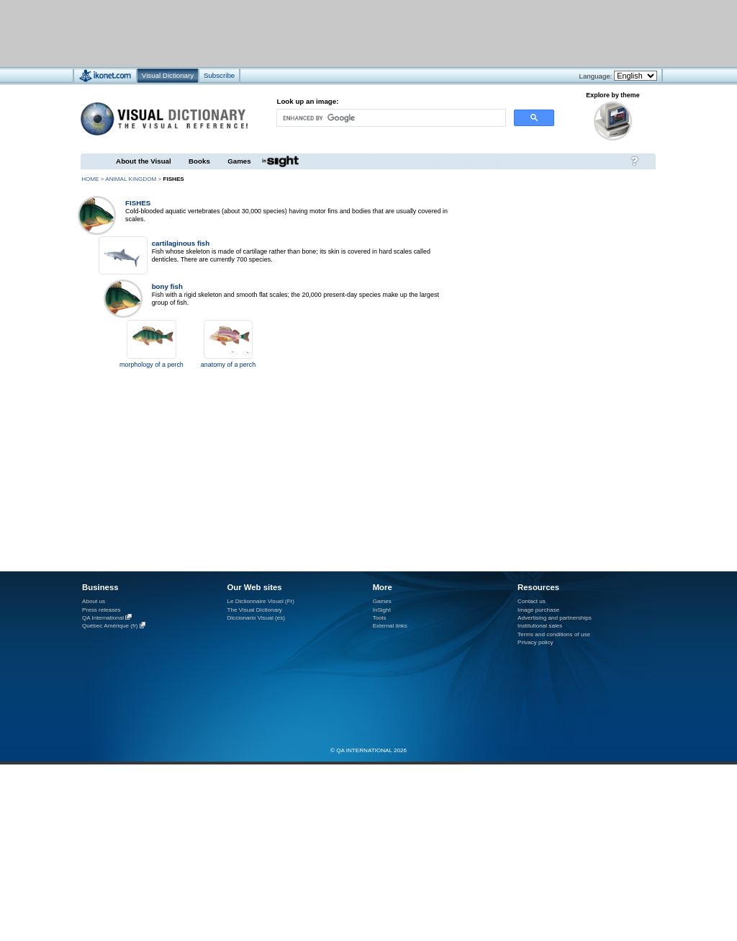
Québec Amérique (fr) (110, 626)
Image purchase (538, 610)
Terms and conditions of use (553, 634)
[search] (390, 117)
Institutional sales (539, 626)
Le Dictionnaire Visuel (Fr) (260, 601)
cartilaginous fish (181, 243)
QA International (103, 618)
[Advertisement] (325, 32)
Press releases (101, 610)
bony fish (167, 286)
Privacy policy (535, 642)
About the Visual (143, 161)
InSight (382, 610)
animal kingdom (130, 179)
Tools (379, 618)
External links (390, 626)
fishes (137, 203)
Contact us (531, 601)
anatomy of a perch (228, 364)
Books (199, 161)
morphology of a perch (151, 364)
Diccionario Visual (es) (256, 618)
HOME (90, 179)
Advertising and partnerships (554, 618)
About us (93, 601)
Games (238, 161)
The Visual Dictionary (254, 610)
